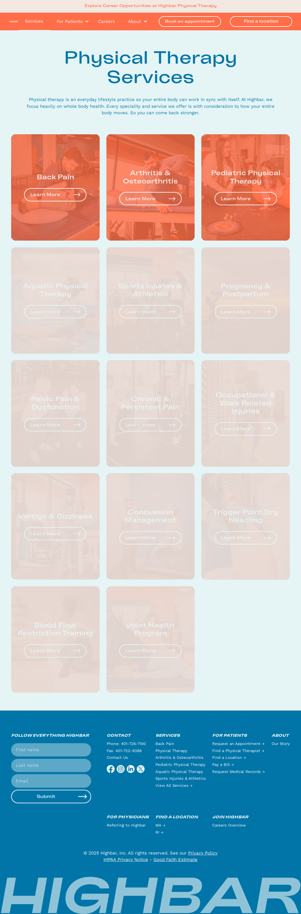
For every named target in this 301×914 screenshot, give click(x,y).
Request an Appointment (238, 743)
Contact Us (117, 757)
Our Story (281, 743)
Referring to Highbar (126, 825)
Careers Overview (229, 825)
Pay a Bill (223, 764)
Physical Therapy (171, 751)
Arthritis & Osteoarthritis (179, 757)
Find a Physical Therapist (238, 751)
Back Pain (164, 743)
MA (160, 825)
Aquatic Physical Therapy (179, 771)
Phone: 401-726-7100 (126, 743)
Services (34, 21)
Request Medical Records (238, 771)
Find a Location (229, 757)
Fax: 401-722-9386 (124, 751)
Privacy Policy (203, 853)
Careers (106, 21)
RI (159, 832)
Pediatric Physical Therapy (180, 764)
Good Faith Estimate (175, 859)
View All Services (174, 785)
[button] (70, 22)
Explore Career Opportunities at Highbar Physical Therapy (151, 6)
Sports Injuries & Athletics (180, 778)
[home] (14, 21)
